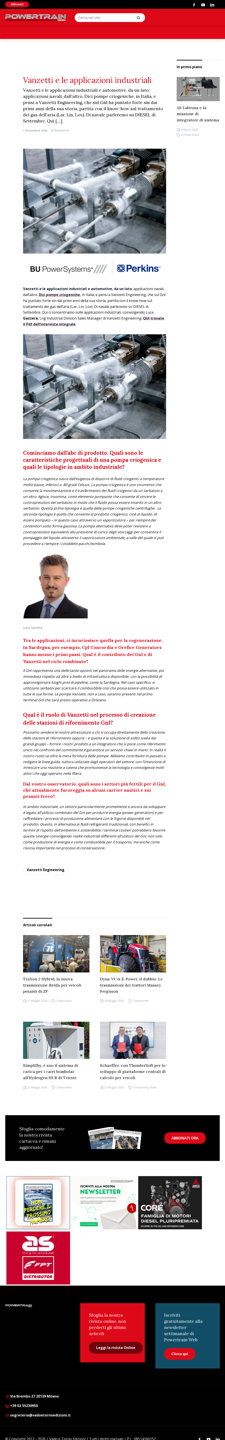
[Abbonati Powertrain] (38, 1202)
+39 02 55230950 (21, 1405)
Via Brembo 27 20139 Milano (32, 1396)
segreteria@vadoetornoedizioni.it (38, 1415)
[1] (104, 1202)
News (153, 1087)
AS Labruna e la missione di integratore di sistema (198, 113)
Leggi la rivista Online (115, 1347)
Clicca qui (179, 1353)
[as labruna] (38, 1258)
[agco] (170, 1202)
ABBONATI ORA (185, 1138)
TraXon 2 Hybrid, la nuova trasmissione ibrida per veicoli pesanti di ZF (52, 985)
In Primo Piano (190, 135)
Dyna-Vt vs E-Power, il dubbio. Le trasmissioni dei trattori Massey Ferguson (131, 985)
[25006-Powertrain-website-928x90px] (94, 268)
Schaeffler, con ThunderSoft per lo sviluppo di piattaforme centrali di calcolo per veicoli (133, 1071)
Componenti (64, 1001)
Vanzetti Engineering (45, 869)
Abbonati (17, 4)
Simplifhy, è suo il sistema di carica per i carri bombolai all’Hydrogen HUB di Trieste (50, 1071)
